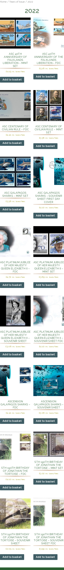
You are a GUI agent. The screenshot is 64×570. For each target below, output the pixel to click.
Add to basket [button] (12, 79)
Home (3, 1)
